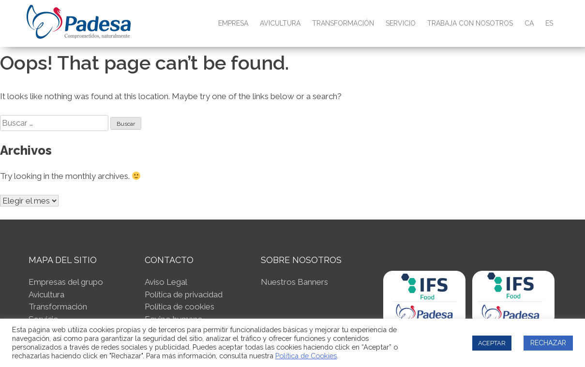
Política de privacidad (184, 294)
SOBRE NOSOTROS (301, 260)
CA (529, 23)
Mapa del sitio (63, 260)
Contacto (169, 260)
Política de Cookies (306, 356)
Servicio (401, 23)
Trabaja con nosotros (470, 23)
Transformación (343, 23)
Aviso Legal (166, 282)
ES (549, 23)
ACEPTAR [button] (492, 343)
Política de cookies (179, 306)
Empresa (233, 23)
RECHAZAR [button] (548, 343)
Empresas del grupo (66, 282)
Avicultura (280, 23)
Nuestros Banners (294, 282)
